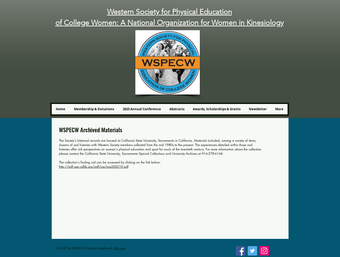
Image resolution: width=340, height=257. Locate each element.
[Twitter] (252, 251)
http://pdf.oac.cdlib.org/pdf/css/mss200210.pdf (94, 166)
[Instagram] (264, 251)
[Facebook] (240, 251)
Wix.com (119, 248)
